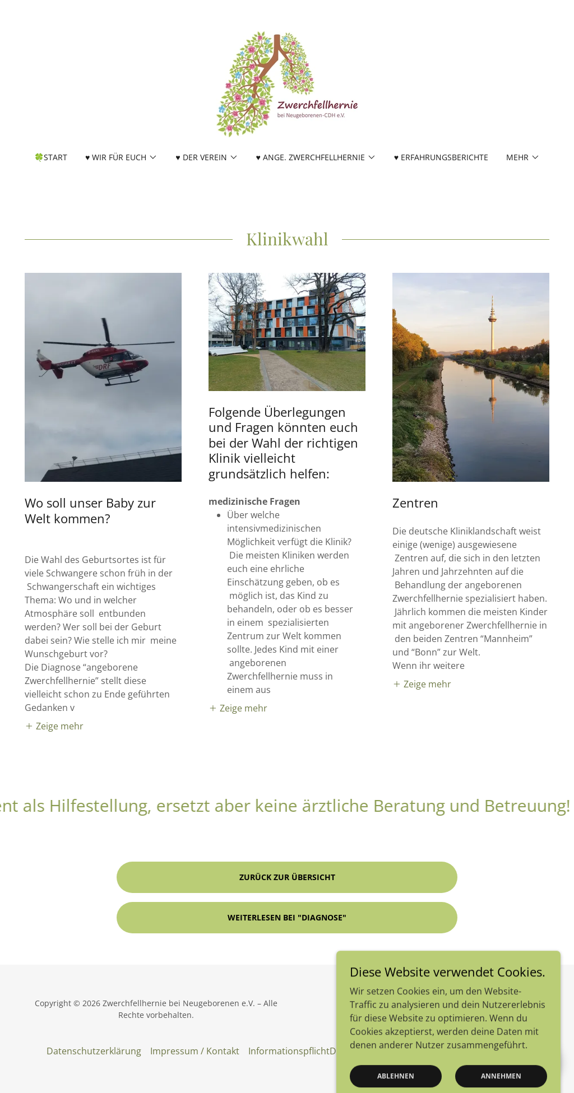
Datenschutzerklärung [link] (94, 1051)
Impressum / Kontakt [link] (194, 1051)
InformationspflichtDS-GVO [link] (305, 1051)
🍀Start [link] (50, 157)
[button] (121, 157)
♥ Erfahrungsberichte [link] (441, 157)
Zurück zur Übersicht (287, 877)
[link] (287, 83)
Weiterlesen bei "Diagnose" (287, 917)
